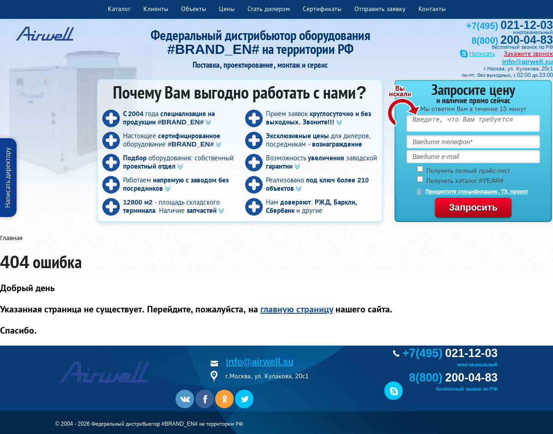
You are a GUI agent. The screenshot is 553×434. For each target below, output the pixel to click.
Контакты (432, 9)
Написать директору (7, 177)
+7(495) (509, 26)
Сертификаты (322, 9)
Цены (227, 9)
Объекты (193, 9)
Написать (482, 54)
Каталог (119, 9)
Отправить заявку (380, 9)
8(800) (512, 41)
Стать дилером (268, 9)
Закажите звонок (528, 53)
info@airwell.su (527, 61)
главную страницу (296, 309)
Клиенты (155, 9)
